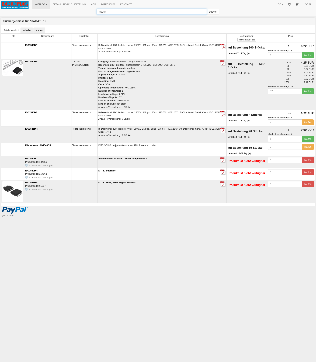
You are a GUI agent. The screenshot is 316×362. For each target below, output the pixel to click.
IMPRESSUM (108, 4)
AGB (93, 4)
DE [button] (280, 4)
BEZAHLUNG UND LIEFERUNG (69, 4)
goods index (8, 45)
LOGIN (307, 4)
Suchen (213, 11)
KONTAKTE (126, 4)
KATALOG (41, 4)
